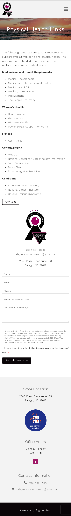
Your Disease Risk (18, 163)
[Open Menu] (66, 9)
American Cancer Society (23, 185)
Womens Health (18, 122)
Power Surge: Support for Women (29, 126)
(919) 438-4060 (35, 249)
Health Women (17, 113)
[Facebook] (35, 461)
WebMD (12, 154)
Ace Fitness (15, 140)
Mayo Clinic (15, 167)
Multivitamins (16, 95)
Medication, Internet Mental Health (29, 83)
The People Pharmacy (21, 99)
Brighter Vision (43, 510)
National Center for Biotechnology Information (36, 158)
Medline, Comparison (21, 91)
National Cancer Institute (23, 189)
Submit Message (16, 360)
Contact (10, 201)
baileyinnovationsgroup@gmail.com (35, 254)
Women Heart (16, 118)
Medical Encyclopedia (21, 78)
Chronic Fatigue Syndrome (24, 193)
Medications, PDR (18, 87)
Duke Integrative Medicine (24, 171)
